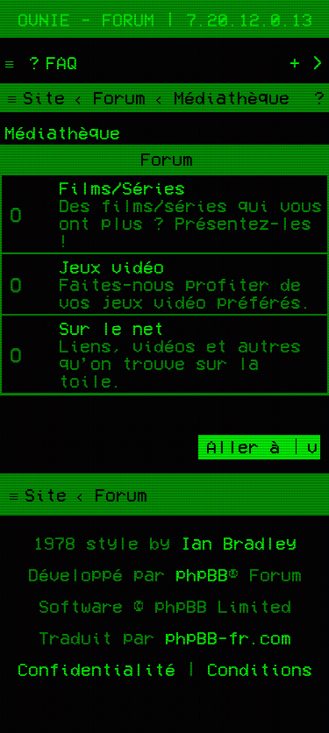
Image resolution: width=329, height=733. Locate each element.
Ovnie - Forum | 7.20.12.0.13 (165, 19)
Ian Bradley (239, 543)
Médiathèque (62, 132)
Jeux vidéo (111, 266)
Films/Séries (122, 188)
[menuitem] (51, 62)
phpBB (201, 574)
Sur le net (111, 328)
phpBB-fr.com (228, 637)
